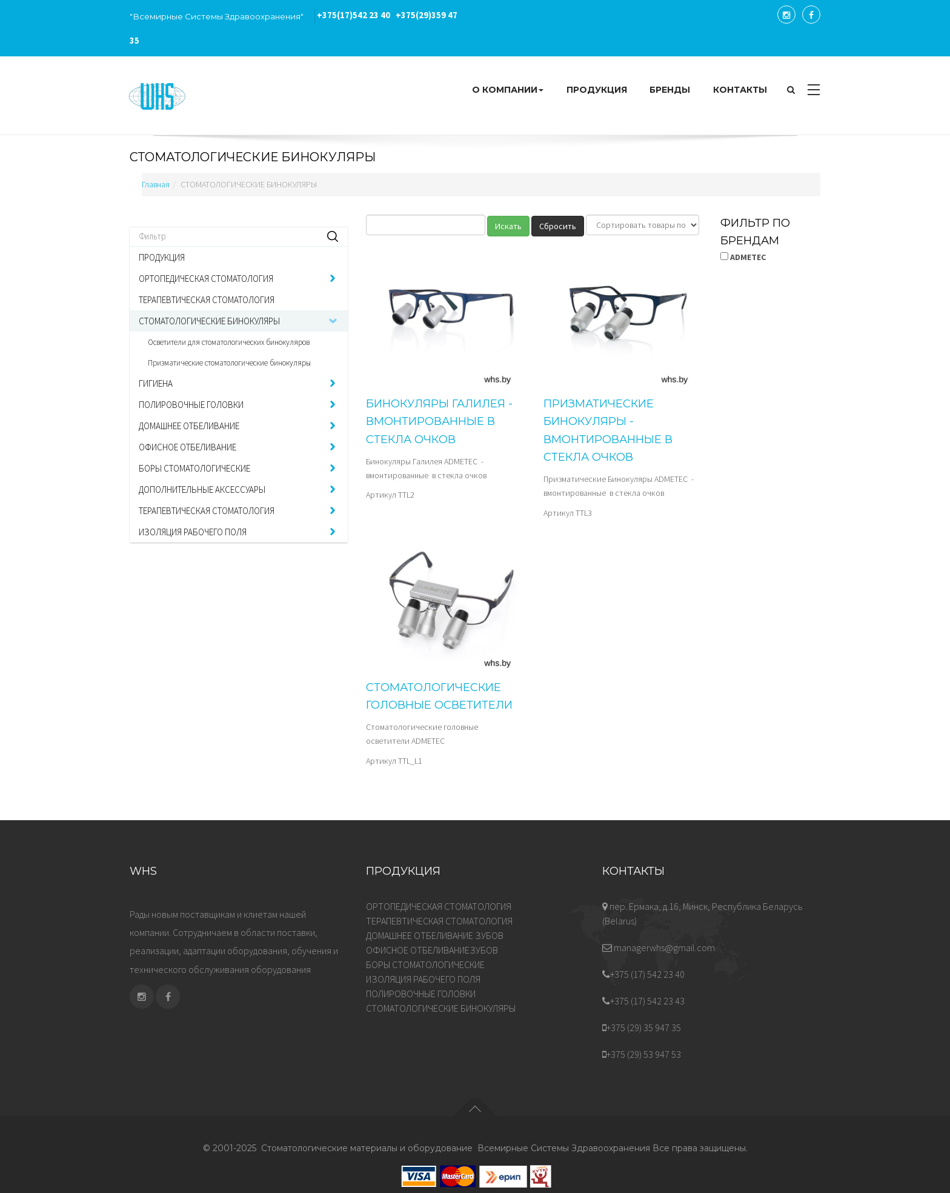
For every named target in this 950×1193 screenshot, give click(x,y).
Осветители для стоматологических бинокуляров (229, 342)
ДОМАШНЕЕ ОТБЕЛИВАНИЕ (189, 426)
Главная (156, 184)
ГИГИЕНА (156, 383)
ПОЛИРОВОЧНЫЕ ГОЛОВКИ (191, 404)
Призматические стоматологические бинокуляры (229, 363)
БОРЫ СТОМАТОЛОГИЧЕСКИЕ (194, 468)
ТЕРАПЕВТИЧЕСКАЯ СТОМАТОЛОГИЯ (206, 300)
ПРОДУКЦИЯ (596, 89)
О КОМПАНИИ (507, 89)
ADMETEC (743, 257)
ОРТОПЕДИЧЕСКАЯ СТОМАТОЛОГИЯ (206, 278)
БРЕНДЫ (669, 89)
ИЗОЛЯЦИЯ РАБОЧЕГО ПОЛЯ (193, 532)
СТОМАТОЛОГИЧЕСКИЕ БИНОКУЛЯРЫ (209, 321)
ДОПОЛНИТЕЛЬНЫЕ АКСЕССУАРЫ (202, 489)
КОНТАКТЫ (740, 89)
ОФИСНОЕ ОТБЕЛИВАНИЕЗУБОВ (432, 950)
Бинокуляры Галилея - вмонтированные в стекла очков (439, 421)
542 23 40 (353, 15)
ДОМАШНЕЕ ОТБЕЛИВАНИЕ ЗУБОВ (434, 935)
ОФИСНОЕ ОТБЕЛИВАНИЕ (187, 447)
